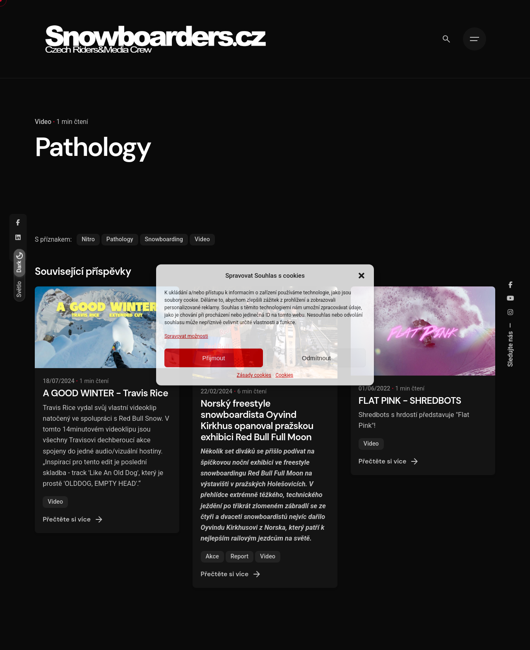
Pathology (119, 239)
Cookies (284, 375)
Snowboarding (164, 239)
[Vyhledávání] (446, 39)
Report (239, 556)
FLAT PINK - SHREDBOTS (410, 401)
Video (43, 122)
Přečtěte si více (73, 519)
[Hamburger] (474, 39)
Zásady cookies (254, 375)
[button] (361, 276)
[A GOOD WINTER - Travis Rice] (107, 327)
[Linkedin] (18, 237)
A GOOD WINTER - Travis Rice (105, 393)
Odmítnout (316, 357)
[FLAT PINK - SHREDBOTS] (423, 331)
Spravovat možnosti (186, 336)
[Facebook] (18, 223)
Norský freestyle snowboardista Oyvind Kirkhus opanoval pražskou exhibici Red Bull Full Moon (257, 420)
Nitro (88, 239)
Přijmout (213, 357)
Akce (212, 556)
